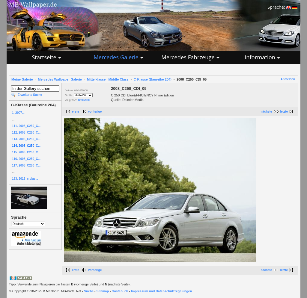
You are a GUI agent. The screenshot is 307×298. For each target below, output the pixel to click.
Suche (89, 291)
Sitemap (103, 291)
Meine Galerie (22, 79)
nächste (266, 111)
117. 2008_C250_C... (26, 165)
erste (75, 111)
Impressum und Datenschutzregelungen (161, 291)
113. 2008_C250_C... (26, 139)
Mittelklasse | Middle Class (108, 79)
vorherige (95, 111)
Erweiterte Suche (30, 94)
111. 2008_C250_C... (26, 126)
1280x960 (84, 100)
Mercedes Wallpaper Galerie (60, 79)
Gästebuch (120, 291)
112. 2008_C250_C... (26, 132)
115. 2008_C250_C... (26, 152)
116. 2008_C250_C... (26, 159)
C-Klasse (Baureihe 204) (152, 79)
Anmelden (288, 79)
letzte (284, 111)
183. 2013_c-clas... (25, 178)
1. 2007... (18, 112)
